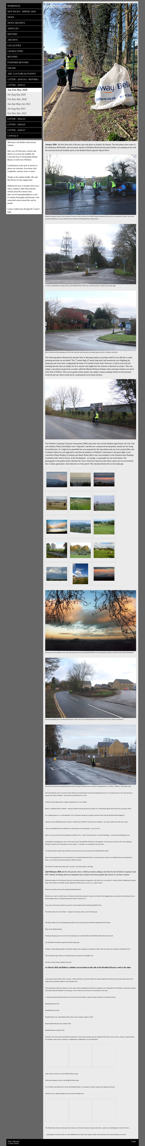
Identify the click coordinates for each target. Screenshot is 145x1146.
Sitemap (16, 1141)
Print (10, 1141)
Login (133, 1141)
